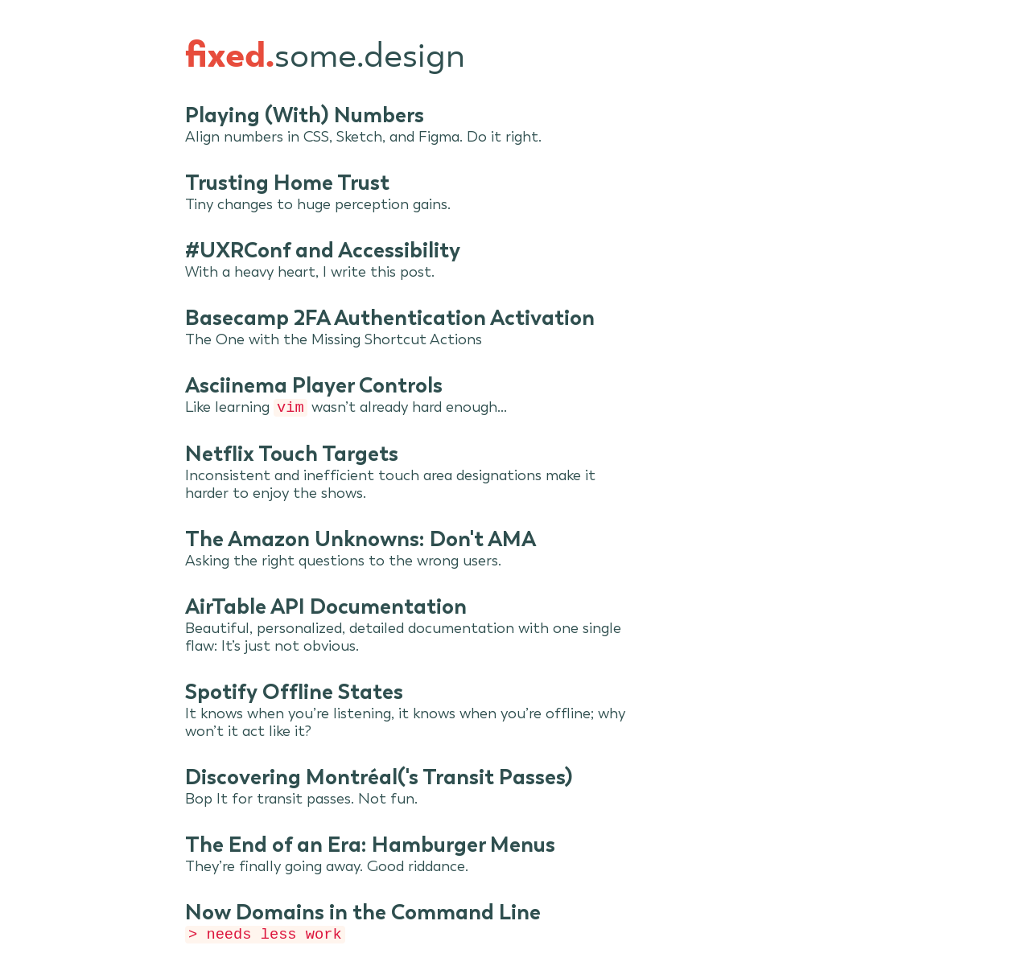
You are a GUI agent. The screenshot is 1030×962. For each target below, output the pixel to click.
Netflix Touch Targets (291, 455)
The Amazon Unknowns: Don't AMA (360, 540)
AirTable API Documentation (326, 608)
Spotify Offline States (294, 693)
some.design (325, 57)
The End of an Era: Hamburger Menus (370, 846)
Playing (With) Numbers (304, 115)
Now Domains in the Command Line (363, 914)
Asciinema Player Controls (314, 385)
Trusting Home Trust (287, 182)
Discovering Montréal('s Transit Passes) (379, 778)
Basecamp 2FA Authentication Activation (390, 318)
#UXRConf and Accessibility (322, 250)
